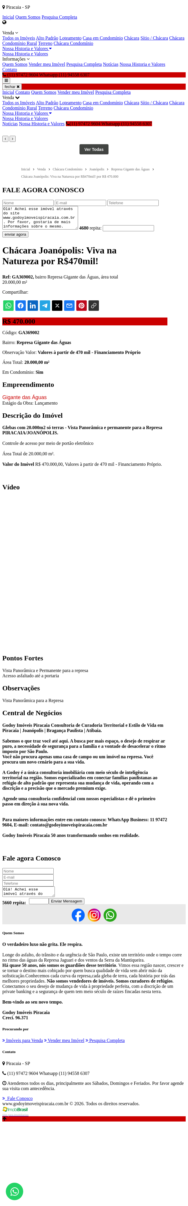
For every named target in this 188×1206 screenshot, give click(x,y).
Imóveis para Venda (22, 1046)
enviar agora (15, 239)
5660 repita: (14, 908)
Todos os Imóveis (18, 38)
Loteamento (70, 38)
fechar (12, 86)
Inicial (8, 17)
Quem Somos (28, 17)
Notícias (110, 64)
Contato (9, 69)
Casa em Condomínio (103, 38)
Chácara (131, 38)
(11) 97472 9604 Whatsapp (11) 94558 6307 (109, 123)
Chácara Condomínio (73, 43)
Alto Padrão (47, 38)
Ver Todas (94, 149)
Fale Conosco (17, 1104)
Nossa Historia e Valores (27, 48)
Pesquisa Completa (59, 17)
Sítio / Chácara (154, 38)
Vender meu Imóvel (46, 64)
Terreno (45, 43)
